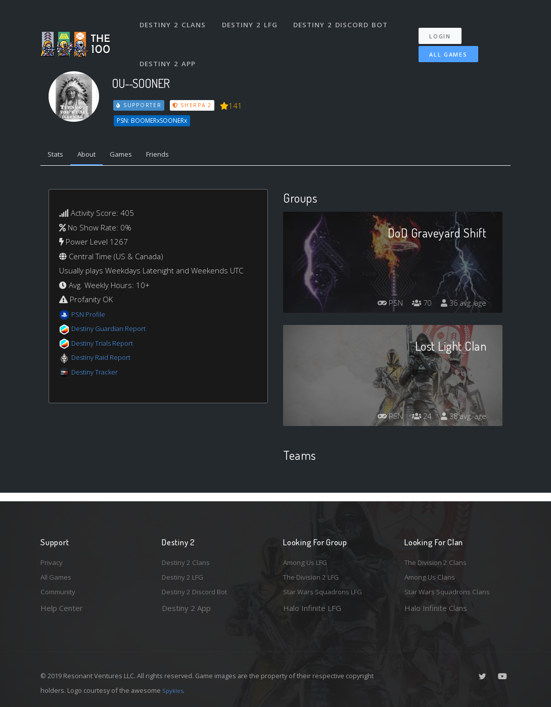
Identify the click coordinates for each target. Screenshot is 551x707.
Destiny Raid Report (105, 360)
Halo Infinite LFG (312, 608)
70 (416, 305)
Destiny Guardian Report (114, 331)
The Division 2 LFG (315, 575)
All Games (442, 44)
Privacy (53, 558)
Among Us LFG (309, 558)
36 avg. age (461, 305)
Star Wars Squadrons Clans (451, 591)
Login (445, 25)
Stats (58, 156)
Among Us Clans (432, 575)
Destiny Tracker (97, 374)
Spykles (174, 690)
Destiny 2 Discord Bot (344, 19)
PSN (382, 305)
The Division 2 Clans (439, 558)
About (93, 156)
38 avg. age (461, 418)
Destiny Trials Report (107, 345)
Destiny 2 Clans (174, 19)
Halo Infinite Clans (435, 608)
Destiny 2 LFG (252, 19)
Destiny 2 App (169, 47)
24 (416, 418)
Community (59, 591)
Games (132, 156)
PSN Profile (90, 316)
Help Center (61, 608)
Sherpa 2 (193, 105)
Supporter (139, 105)
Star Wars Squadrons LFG (327, 591)
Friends (174, 156)
